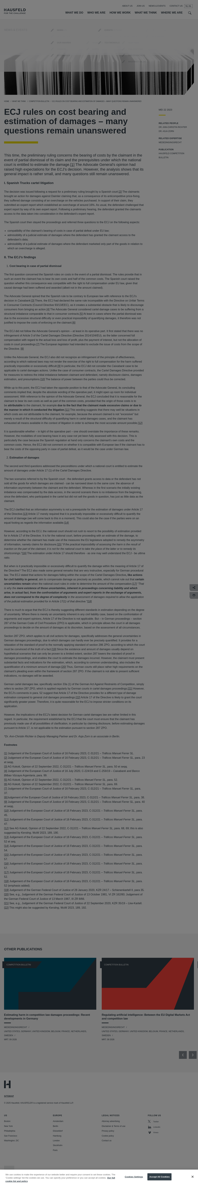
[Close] (192, 1180)
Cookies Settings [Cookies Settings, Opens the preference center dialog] (134, 1180)
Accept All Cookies (159, 1180)
